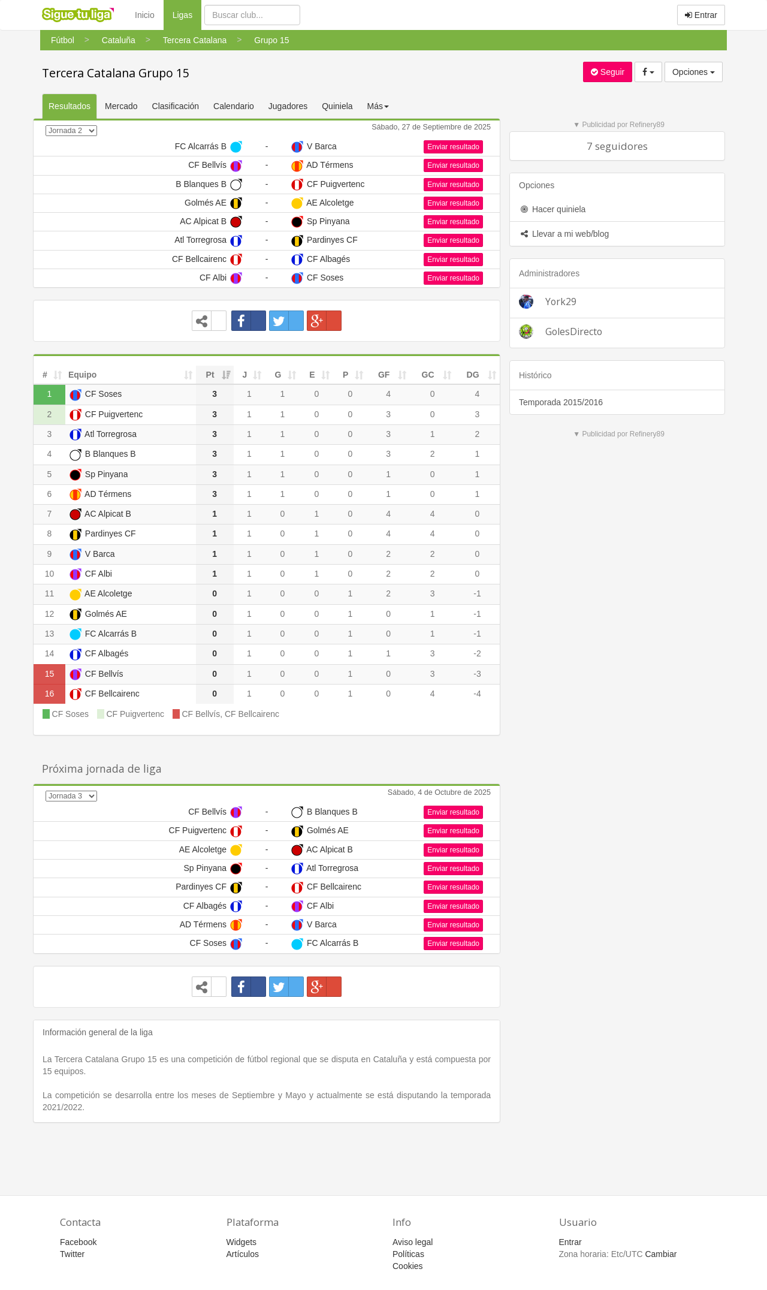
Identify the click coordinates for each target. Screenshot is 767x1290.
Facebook (78, 1242)
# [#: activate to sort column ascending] (45, 374)
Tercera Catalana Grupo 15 (115, 73)
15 (50, 674)
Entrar (701, 15)
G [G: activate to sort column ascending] (277, 374)
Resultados (69, 106)
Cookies (407, 1266)
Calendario (233, 106)
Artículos (243, 1254)
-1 (477, 593)
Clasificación (176, 106)
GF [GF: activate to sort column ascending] (383, 374)
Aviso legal (412, 1242)
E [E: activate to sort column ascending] (312, 374)
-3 (477, 674)
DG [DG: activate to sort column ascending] (473, 374)
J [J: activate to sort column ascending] (245, 374)
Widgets (242, 1242)
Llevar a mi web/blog (564, 234)
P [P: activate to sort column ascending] (345, 374)
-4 (477, 693)
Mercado (121, 106)
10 (50, 573)
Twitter (72, 1254)
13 (50, 633)
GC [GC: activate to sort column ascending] (428, 374)
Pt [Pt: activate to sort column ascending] (210, 374)
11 (50, 593)
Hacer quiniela (552, 209)
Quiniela (337, 106)
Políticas (408, 1254)
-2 (477, 653)
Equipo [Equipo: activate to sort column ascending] (82, 374)
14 (50, 653)
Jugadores (287, 106)
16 (50, 693)
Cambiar (661, 1254)
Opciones (693, 72)
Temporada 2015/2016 (561, 402)
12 (50, 614)
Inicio (145, 15)
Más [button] (378, 106)
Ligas (187, 14)
